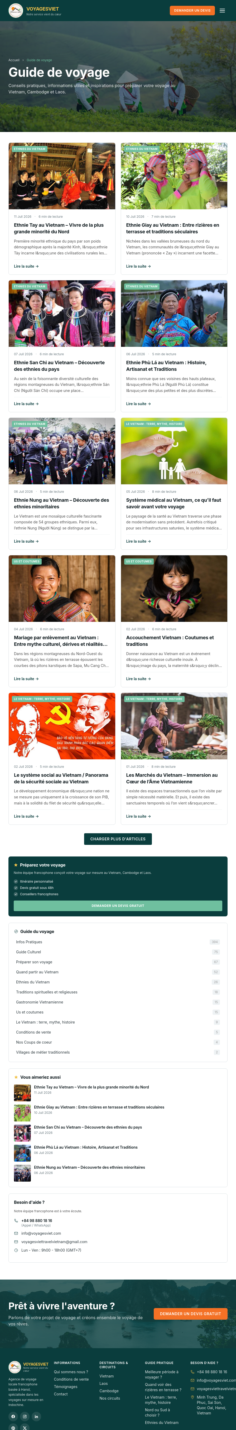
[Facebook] (13, 1416)
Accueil (14, 60)
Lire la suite (26, 266)
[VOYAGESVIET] (34, 10)
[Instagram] (25, 1416)
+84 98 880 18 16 (36, 1220)
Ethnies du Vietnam (162, 1422)
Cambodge (109, 1391)
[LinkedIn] (36, 1416)
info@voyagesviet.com (41, 1233)
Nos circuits (109, 1398)
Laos (103, 1383)
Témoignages (66, 1386)
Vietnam (106, 1376)
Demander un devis (192, 10)
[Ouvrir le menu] (222, 10)
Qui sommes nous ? (71, 1372)
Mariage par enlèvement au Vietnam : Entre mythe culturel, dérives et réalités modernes (58, 644)
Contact (61, 1394)
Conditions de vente (71, 1379)
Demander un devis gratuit (118, 906)
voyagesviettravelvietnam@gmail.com (54, 1241)
